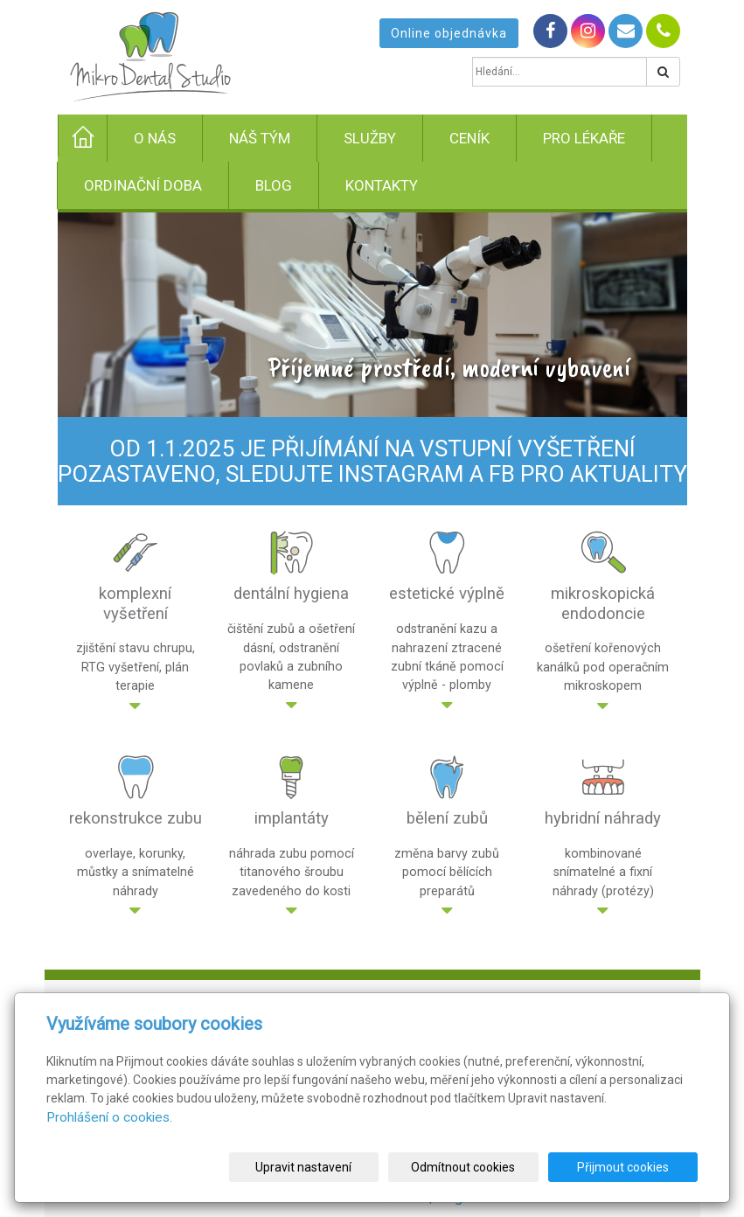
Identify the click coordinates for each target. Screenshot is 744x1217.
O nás (155, 138)
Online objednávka (449, 33)
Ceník (469, 138)
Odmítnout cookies (487, 1167)
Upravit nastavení (344, 1167)
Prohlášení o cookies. (109, 1117)
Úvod (98, 147)
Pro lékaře (584, 138)
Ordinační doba (143, 185)
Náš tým (259, 138)
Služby (370, 138)
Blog (273, 185)
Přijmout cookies (631, 1167)
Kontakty (381, 185)
